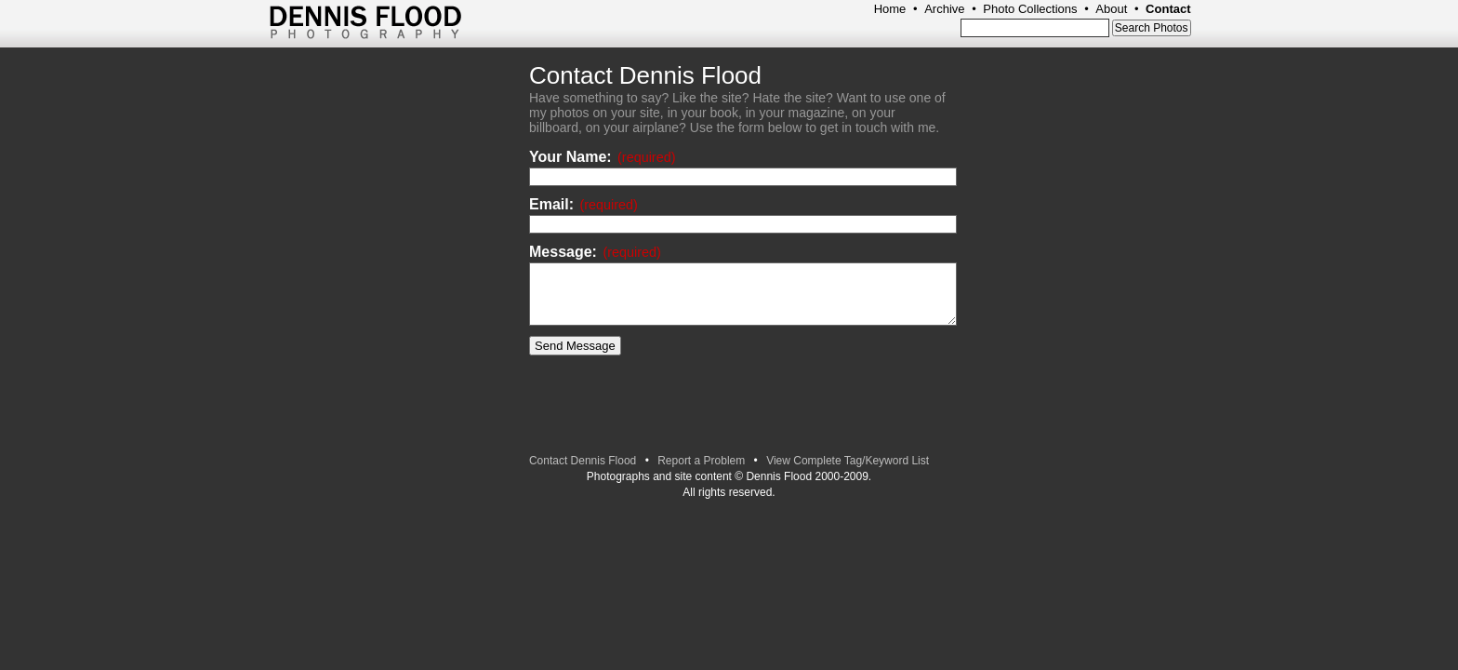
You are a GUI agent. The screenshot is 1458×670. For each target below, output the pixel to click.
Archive (944, 9)
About (1111, 9)
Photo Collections (1030, 9)
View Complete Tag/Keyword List (847, 460)
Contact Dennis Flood (582, 460)
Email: (583, 204)
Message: (595, 252)
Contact (1168, 9)
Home (890, 9)
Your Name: (602, 157)
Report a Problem (701, 460)
